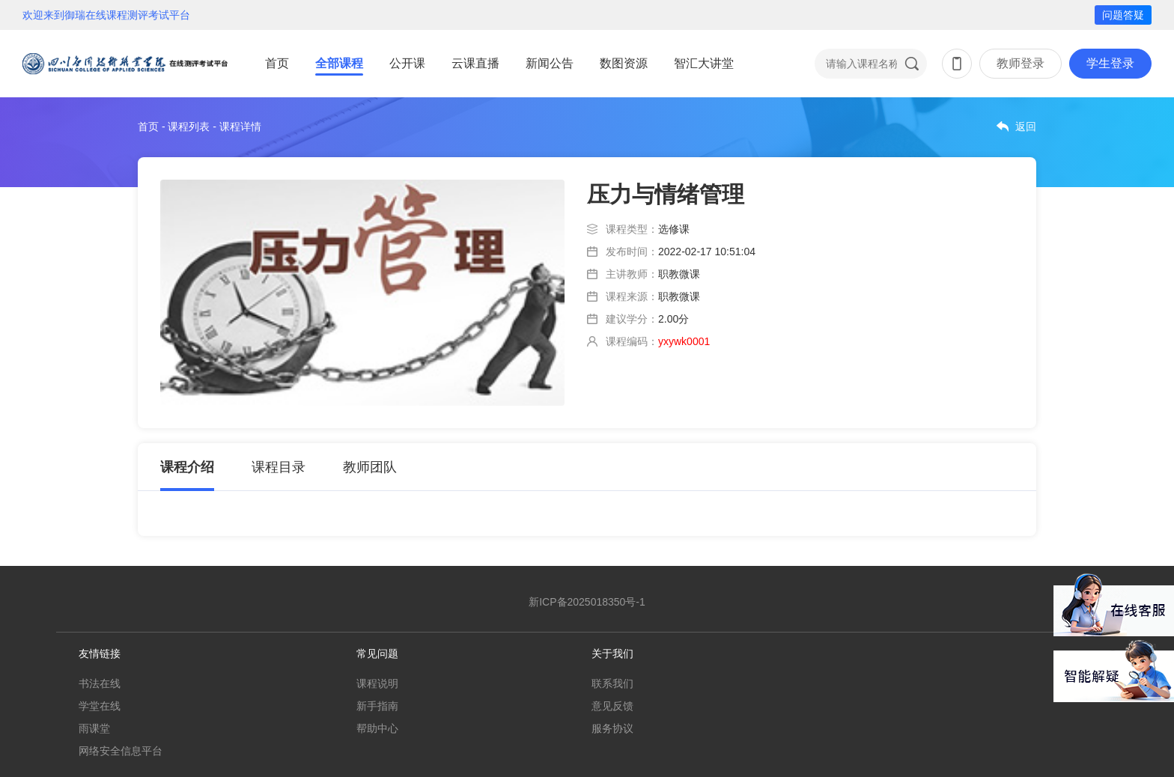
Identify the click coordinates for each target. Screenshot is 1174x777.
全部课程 (339, 63)
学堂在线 (100, 706)
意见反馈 (612, 706)
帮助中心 (377, 728)
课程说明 (377, 683)
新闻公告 (550, 63)
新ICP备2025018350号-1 (587, 602)
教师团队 (370, 467)
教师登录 (1020, 63)
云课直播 (475, 63)
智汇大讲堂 (704, 63)
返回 (1025, 126)
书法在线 (100, 683)
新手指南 (377, 706)
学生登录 (1110, 63)
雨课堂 (94, 728)
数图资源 (624, 63)
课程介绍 (187, 467)
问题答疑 (1123, 15)
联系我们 (612, 683)
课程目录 (278, 467)
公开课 (407, 63)
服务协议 (612, 728)
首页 (277, 63)
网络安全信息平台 (120, 751)
